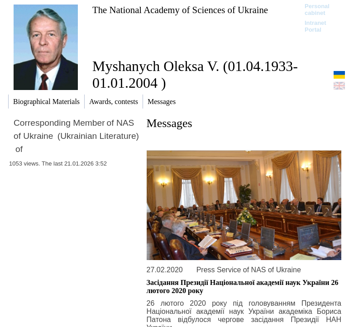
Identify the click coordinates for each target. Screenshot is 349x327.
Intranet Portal (315, 26)
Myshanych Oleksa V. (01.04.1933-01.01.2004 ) (195, 74)
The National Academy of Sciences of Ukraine (180, 10)
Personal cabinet (317, 9)
